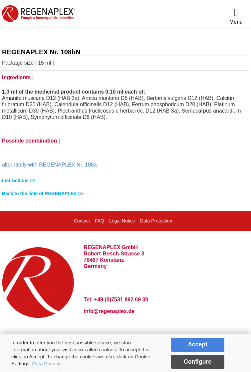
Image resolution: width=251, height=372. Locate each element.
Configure (197, 361)
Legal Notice (122, 220)
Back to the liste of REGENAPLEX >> (43, 193)
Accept (197, 344)
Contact (82, 220)
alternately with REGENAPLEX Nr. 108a (49, 165)
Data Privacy (46, 363)
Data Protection (156, 220)
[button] (125, 180)
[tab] (125, 180)
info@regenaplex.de (109, 311)
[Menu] (236, 16)
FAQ (99, 220)
